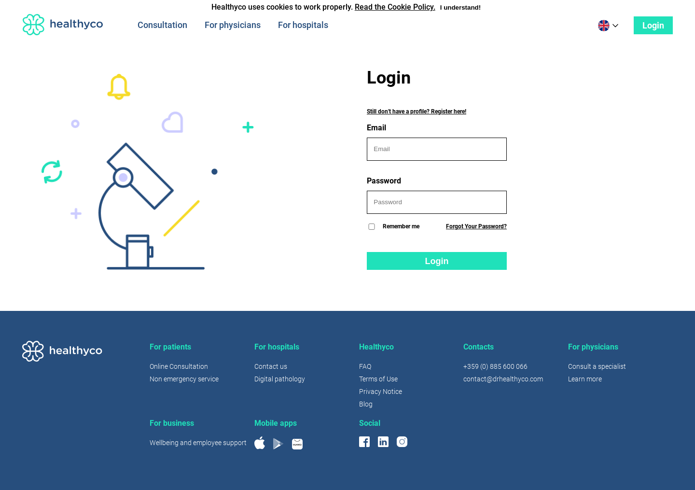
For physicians (233, 25)
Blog (366, 404)
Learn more (585, 379)
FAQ (365, 366)
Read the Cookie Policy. (395, 7)
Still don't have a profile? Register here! (416, 111)
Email (437, 142)
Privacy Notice (380, 391)
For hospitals (303, 25)
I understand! (460, 7)
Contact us (270, 366)
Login (653, 25)
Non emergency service (184, 379)
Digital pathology (279, 379)
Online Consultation (179, 366)
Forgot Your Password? (476, 226)
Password (437, 195)
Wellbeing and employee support (198, 443)
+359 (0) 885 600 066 (495, 366)
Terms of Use (378, 379)
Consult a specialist (597, 366)
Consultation (162, 25)
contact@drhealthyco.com (503, 379)
